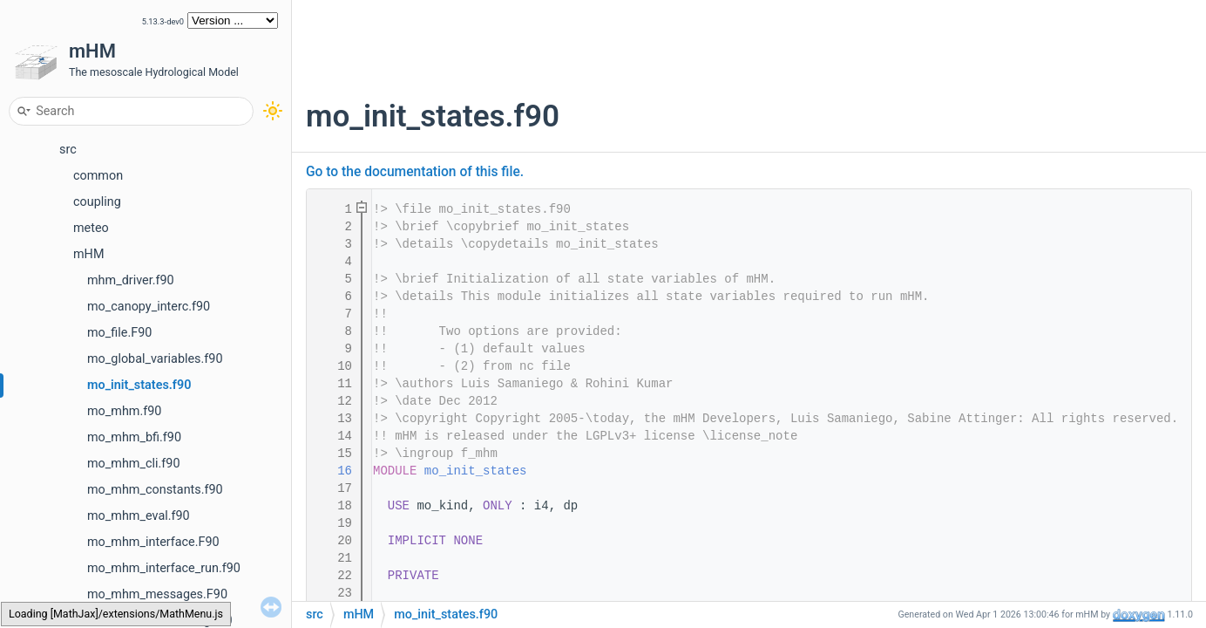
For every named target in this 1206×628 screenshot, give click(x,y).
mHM (88, 254)
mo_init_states (475, 471)
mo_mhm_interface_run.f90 (164, 568)
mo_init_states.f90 (139, 385)
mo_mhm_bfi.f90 (134, 437)
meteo (91, 228)
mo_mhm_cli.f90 (133, 463)
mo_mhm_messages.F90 (157, 594)
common (98, 175)
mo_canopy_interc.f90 (148, 306)
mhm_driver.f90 (130, 280)
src (68, 149)
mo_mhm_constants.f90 (155, 489)
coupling (97, 202)
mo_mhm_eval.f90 (138, 516)
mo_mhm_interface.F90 (153, 542)
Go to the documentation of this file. (415, 172)
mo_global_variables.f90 (155, 359)
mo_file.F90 (119, 332)
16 (333, 471)
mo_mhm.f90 (124, 411)
